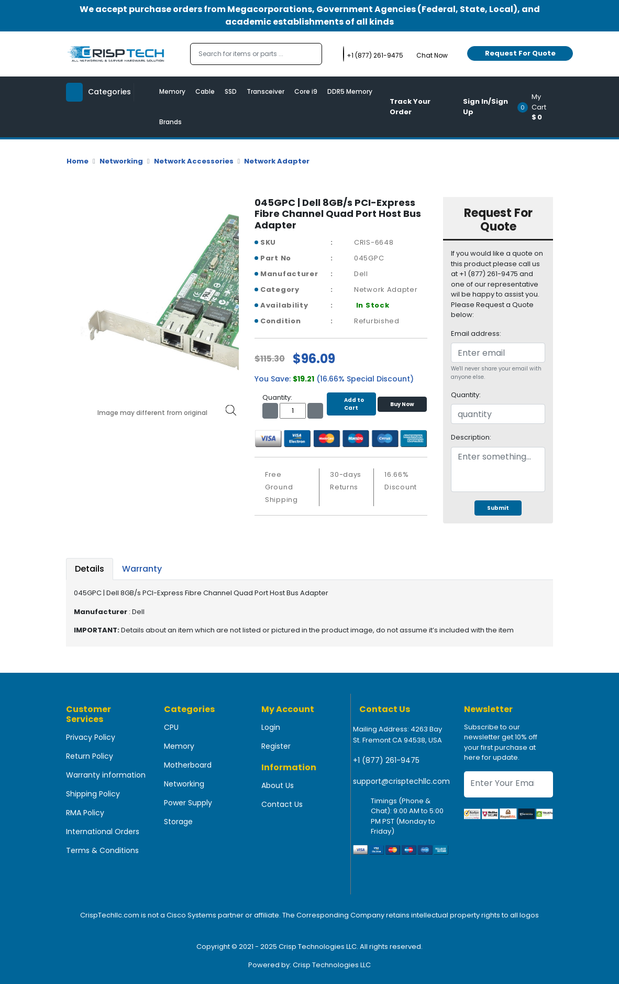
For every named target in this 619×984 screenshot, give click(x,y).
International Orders (102, 831)
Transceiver (265, 91)
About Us (277, 785)
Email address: (476, 333)
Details (89, 569)
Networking (121, 161)
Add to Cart (351, 404)
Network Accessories (194, 161)
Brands (170, 121)
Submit (498, 508)
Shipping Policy (93, 794)
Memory (172, 91)
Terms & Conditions (102, 850)
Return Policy (89, 756)
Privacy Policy (90, 737)
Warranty (142, 569)
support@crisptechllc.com (401, 781)
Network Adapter (277, 161)
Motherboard (188, 765)
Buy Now (402, 404)
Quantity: (466, 395)
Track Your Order (410, 106)
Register (276, 746)
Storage (178, 821)
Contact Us (282, 804)
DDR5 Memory (349, 91)
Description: (471, 437)
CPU (171, 727)
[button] (538, 106)
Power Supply (188, 802)
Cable (205, 91)
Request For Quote (520, 53)
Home (78, 161)
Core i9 (305, 91)
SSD (231, 91)
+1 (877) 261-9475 (386, 760)
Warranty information (106, 775)
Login (270, 727)
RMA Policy (85, 812)
